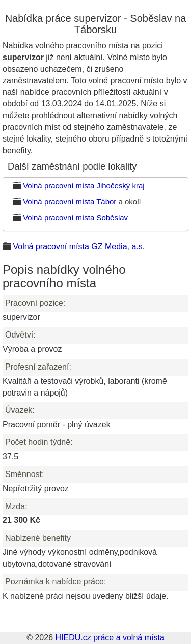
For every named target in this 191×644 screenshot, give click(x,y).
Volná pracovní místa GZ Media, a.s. (79, 246)
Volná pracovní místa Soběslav (75, 217)
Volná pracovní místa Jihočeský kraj (83, 185)
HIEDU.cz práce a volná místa (109, 637)
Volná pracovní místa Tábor (69, 201)
